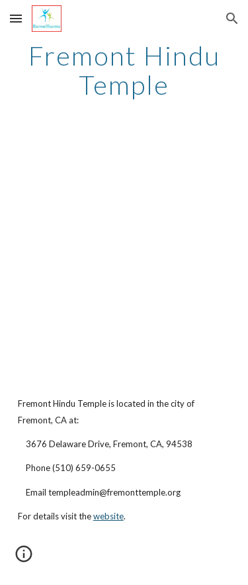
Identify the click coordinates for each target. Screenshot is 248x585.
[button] (16, 18)
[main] (124, 70)
